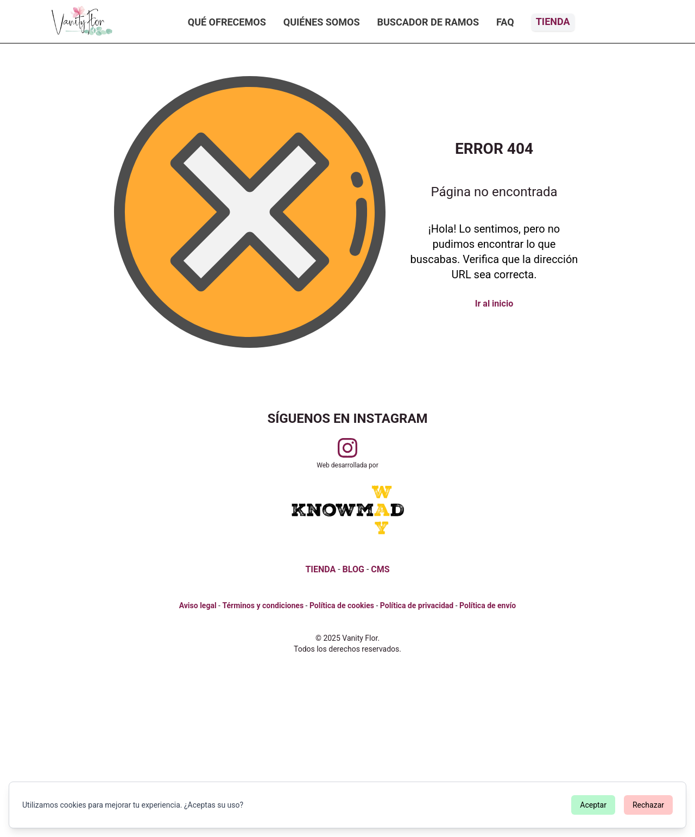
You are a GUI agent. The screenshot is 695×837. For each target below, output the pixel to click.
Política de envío (487, 605)
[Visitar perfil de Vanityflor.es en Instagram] (347, 448)
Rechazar (648, 805)
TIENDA (320, 569)
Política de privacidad (416, 605)
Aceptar (593, 805)
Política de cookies (341, 605)
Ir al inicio (494, 303)
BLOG (353, 569)
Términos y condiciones (263, 605)
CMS (380, 569)
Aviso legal (198, 605)
